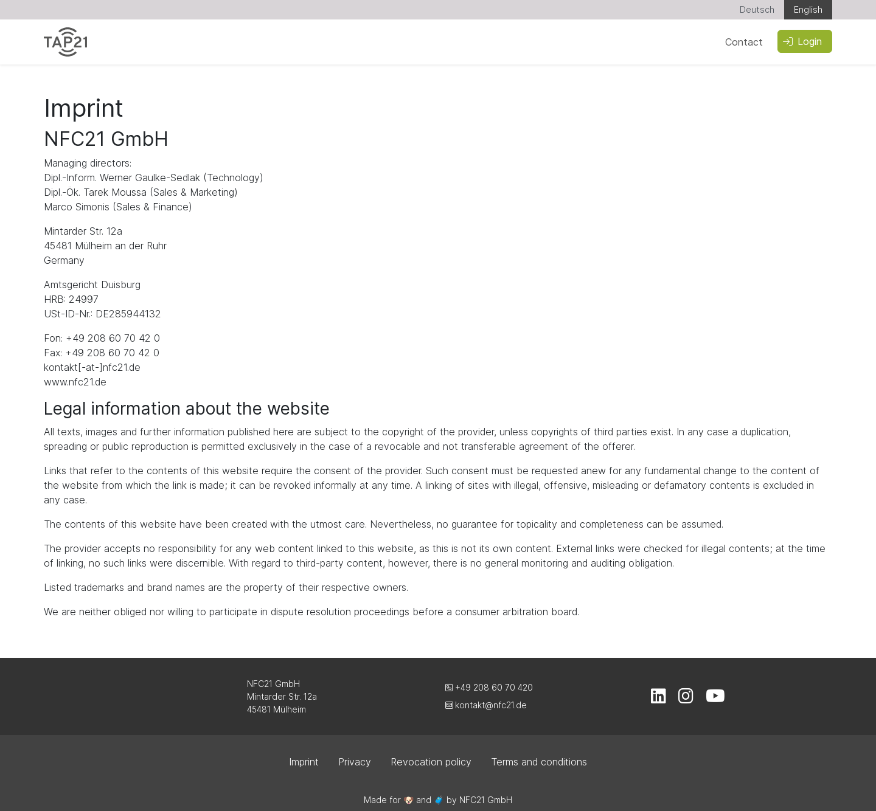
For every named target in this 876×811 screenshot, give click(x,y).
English (808, 9)
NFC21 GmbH (485, 800)
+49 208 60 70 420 (489, 687)
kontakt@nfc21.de (486, 705)
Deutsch (757, 9)
